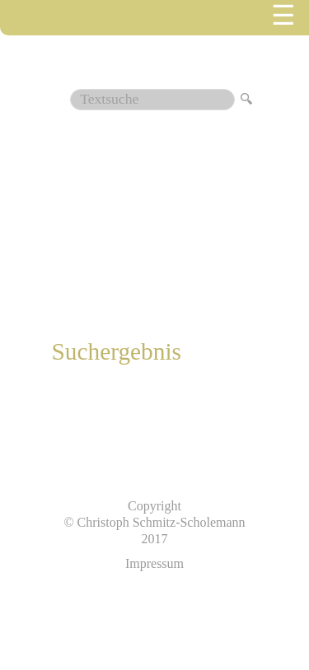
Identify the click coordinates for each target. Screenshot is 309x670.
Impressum (154, 563)
